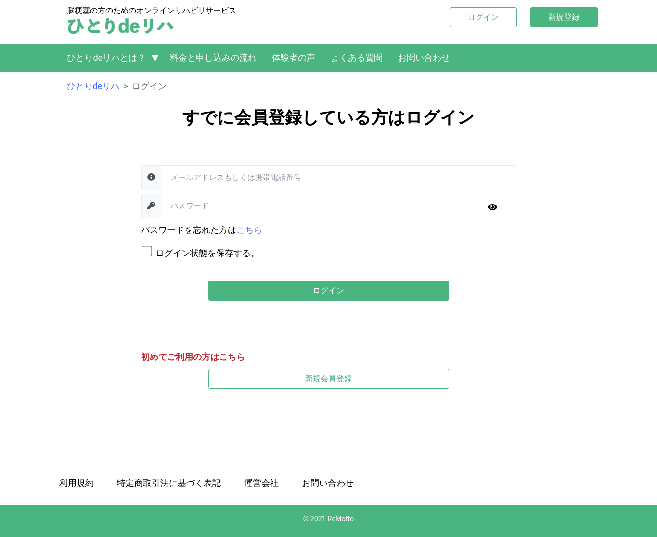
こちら (249, 230)
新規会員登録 (328, 378)
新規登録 (564, 17)
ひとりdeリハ (93, 86)
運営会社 (261, 483)
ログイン (483, 17)
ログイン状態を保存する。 (207, 253)
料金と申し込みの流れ (213, 57)
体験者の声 (293, 57)
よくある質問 (357, 57)
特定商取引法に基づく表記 (169, 483)
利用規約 (76, 483)
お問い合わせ (424, 57)
